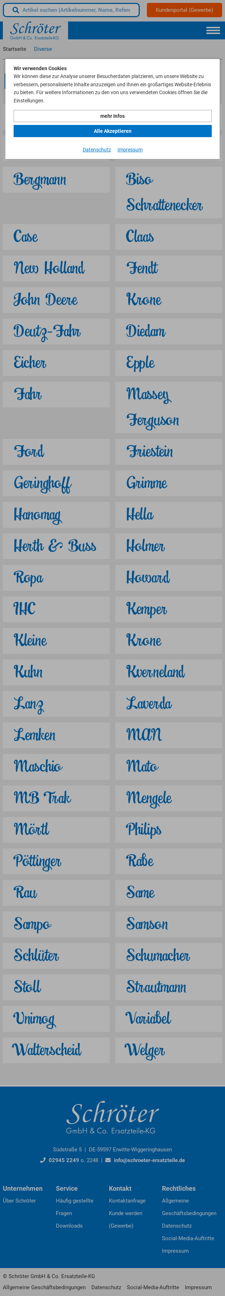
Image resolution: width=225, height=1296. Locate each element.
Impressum (130, 150)
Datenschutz (97, 150)
